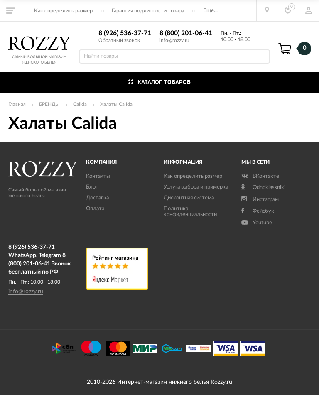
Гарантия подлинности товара (148, 11)
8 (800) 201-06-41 (186, 33)
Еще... (210, 10)
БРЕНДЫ (49, 104)
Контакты (98, 176)
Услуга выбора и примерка (196, 187)
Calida (80, 104)
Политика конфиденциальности (190, 211)
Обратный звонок (119, 40)
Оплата (95, 208)
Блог (92, 187)
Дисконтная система (189, 198)
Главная (17, 104)
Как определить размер (63, 11)
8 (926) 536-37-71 (124, 33)
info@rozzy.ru (174, 40)
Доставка (97, 198)
